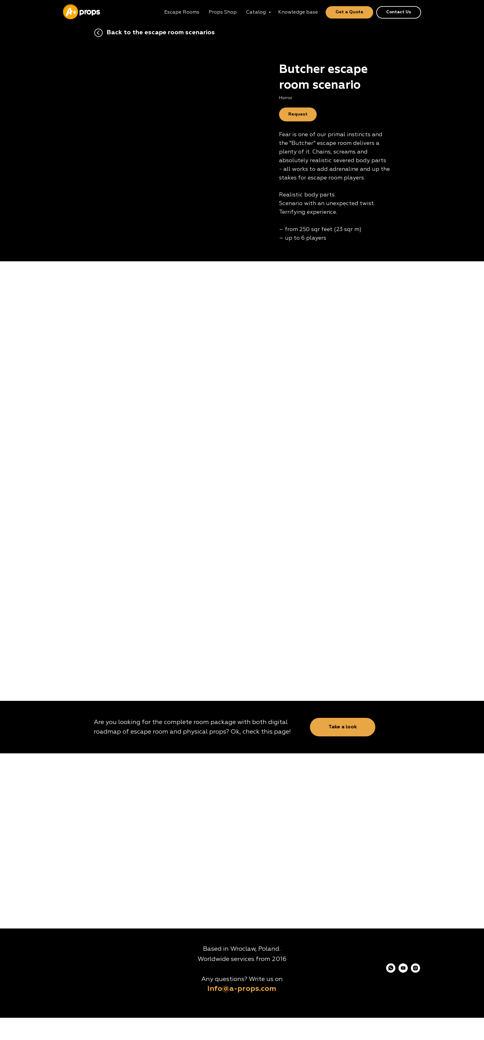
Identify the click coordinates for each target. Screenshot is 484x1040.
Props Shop (223, 12)
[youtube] (403, 971)
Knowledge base (298, 12)
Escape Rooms (181, 12)
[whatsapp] (390, 971)
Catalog (256, 12)
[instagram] (415, 971)
